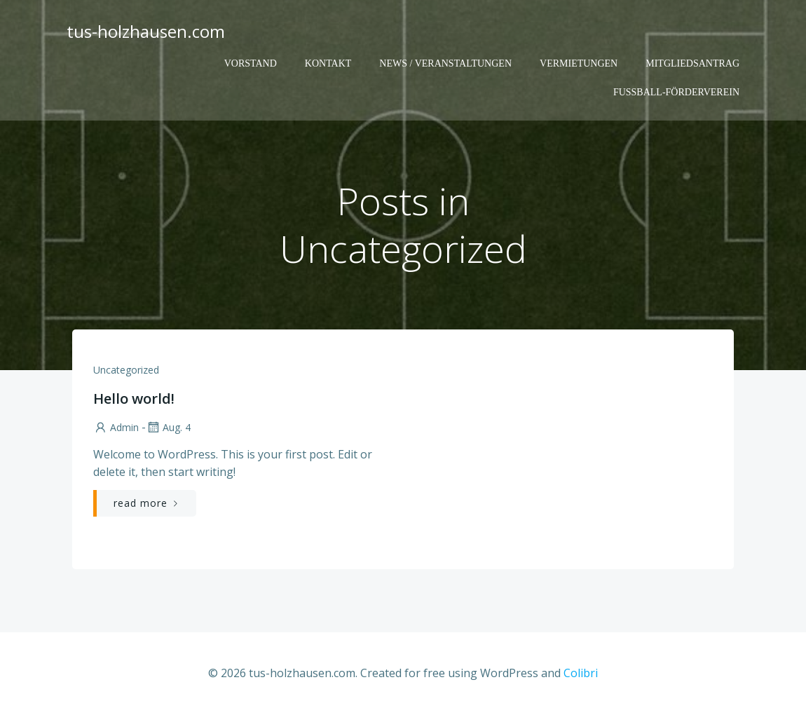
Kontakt (328, 63)
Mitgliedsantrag (692, 63)
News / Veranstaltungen (445, 63)
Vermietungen (578, 63)
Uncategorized (126, 369)
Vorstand (250, 63)
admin (116, 427)
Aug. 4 (168, 427)
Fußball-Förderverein (676, 92)
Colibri (580, 673)
